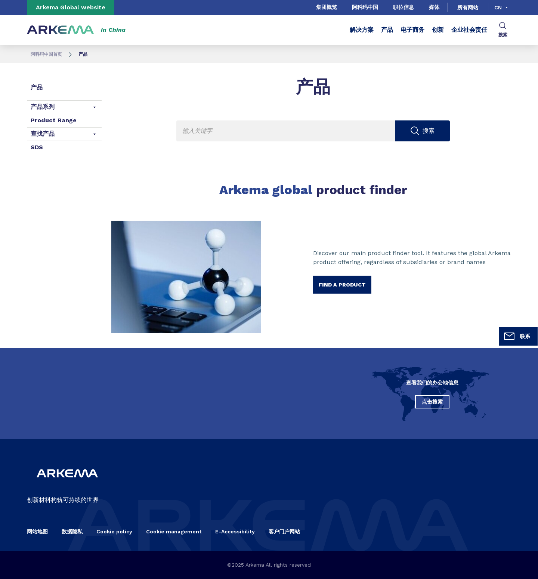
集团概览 (326, 7)
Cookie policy (114, 531)
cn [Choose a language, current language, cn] (498, 7)
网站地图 (37, 531)
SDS (37, 147)
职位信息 (403, 7)
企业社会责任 (469, 29)
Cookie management (173, 531)
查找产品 (43, 133)
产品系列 (43, 106)
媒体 (434, 7)
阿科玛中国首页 (46, 54)
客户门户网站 (284, 531)
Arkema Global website (70, 7)
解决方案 (362, 29)
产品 (387, 29)
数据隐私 (72, 531)
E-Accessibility (235, 531)
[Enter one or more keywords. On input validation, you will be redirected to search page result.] (313, 130)
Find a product (342, 285)
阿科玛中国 (365, 7)
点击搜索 (432, 402)
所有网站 (467, 7)
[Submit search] (422, 130)
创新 (438, 29)
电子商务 (412, 29)
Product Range (54, 120)
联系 (516, 336)
